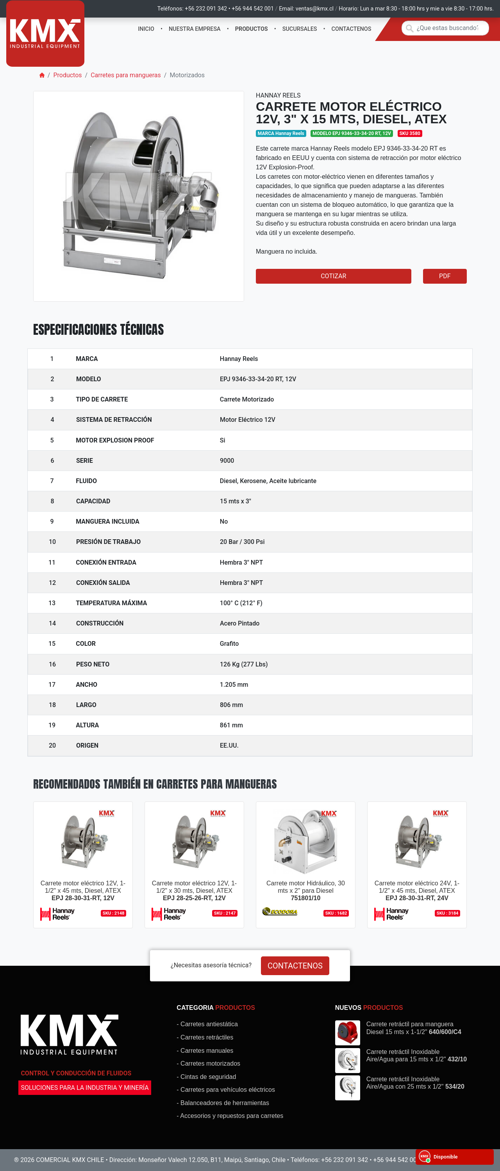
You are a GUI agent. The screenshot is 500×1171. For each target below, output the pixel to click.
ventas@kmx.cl (315, 8)
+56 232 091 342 (206, 8)
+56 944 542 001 (253, 8)
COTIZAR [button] (333, 276)
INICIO (146, 29)
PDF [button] (444, 276)
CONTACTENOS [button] (295, 965)
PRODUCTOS (251, 29)
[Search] (445, 28)
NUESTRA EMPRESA (195, 29)
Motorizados (187, 75)
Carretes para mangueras (126, 75)
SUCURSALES (299, 29)
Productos (67, 75)
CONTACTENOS (351, 29)
